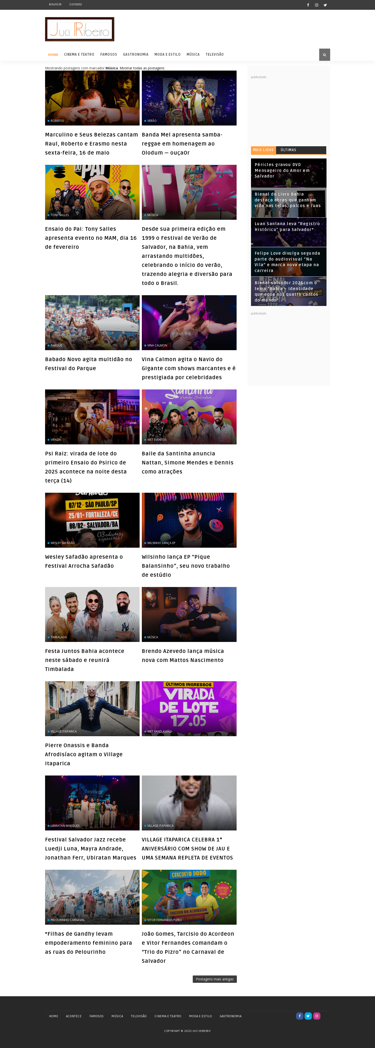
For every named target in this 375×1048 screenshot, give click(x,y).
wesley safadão (63, 543)
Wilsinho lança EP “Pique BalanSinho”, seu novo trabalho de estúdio (186, 566)
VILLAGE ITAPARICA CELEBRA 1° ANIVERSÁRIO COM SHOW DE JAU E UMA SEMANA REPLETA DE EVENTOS (187, 849)
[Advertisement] (287, 109)
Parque (56, 345)
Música (193, 54)
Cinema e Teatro (79, 54)
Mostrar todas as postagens (142, 68)
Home (53, 54)
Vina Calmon (157, 345)
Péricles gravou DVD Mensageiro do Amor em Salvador (282, 170)
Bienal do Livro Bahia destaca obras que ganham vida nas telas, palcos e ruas (288, 200)
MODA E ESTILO (200, 1016)
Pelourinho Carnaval (68, 920)
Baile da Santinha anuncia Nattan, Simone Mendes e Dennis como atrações (188, 463)
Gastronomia (136, 54)
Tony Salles (60, 215)
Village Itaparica (64, 731)
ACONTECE (74, 1016)
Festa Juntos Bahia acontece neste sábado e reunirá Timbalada (85, 660)
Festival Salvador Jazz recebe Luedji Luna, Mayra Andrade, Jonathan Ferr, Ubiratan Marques (90, 849)
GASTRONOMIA (230, 1016)
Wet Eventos (156, 440)
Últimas (289, 150)
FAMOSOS (96, 1016)
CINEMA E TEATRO (167, 1016)
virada (56, 440)
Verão (152, 121)
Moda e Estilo (167, 54)
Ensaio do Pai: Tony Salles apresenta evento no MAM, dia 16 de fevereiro (91, 238)
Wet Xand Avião (159, 731)
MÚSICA (117, 1016)
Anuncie (55, 4)
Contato (75, 4)
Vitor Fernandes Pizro (164, 920)
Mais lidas (263, 150)
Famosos (108, 54)
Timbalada (59, 637)
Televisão (215, 54)
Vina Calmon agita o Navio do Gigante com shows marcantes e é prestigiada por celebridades (189, 368)
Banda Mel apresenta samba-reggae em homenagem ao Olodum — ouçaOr (182, 144)
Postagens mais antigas (215, 979)
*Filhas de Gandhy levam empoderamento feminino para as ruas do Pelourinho (88, 943)
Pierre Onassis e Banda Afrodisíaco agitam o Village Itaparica (84, 754)
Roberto (57, 121)
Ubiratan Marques (65, 826)
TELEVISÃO (139, 1016)
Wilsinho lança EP (161, 543)
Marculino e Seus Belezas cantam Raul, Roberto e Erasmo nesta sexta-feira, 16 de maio (91, 144)
